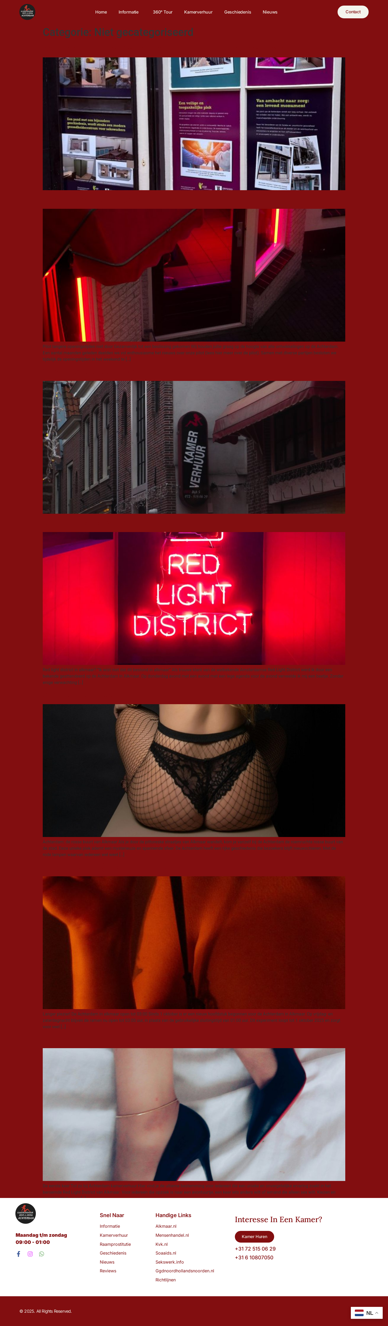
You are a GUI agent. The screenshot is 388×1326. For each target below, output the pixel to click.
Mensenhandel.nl (172, 1235)
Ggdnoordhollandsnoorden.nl (185, 1270)
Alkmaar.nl (166, 1226)
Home (100, 12)
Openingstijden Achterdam (93, 371)
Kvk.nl (162, 1244)
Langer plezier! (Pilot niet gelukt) (104, 867)
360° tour (162, 12)
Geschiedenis (237, 12)
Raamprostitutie (115, 1244)
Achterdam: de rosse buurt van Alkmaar (118, 695)
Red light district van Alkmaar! (100, 523)
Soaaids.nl (166, 1253)
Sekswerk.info (171, 1262)
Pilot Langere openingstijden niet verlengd (122, 199)
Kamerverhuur (197, 12)
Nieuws (269, 12)
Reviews (108, 1270)
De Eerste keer (70, 1039)
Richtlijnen (166, 1279)
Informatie (129, 12)
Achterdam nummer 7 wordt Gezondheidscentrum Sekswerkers (163, 48)
